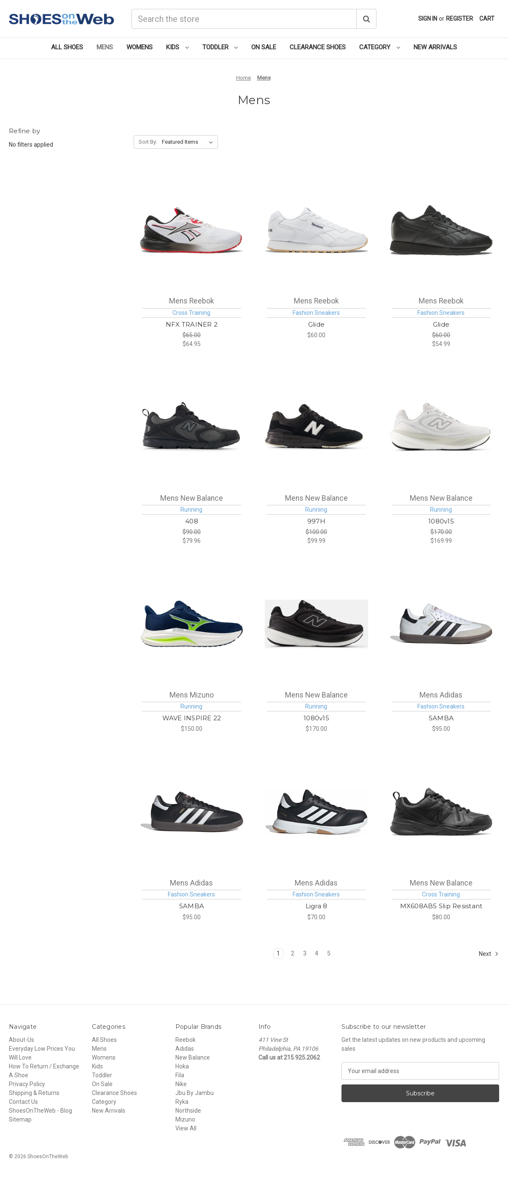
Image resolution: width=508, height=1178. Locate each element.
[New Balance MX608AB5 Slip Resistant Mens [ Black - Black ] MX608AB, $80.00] (441, 811)
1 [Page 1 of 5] (278, 953)
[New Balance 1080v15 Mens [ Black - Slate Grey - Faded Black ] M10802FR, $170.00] (316, 623)
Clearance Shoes (318, 47)
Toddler (220, 47)
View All (185, 1128)
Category (379, 47)
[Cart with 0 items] (487, 18)
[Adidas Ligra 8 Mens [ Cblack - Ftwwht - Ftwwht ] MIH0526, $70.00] (316, 811)
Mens (105, 47)
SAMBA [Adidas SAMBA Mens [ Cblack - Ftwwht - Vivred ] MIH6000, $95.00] (191, 906)
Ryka (181, 1101)
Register (459, 18)
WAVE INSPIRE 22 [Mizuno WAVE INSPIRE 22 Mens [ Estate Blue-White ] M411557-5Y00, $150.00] (191, 718)
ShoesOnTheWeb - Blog (40, 1110)
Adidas (184, 1048)
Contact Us (23, 1101)
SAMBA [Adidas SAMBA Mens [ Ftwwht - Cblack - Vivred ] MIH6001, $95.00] (441, 718)
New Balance (192, 1057)
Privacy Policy (27, 1084)
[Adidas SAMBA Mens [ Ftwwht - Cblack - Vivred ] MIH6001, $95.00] (441, 623)
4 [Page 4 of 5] (316, 953)
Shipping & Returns (34, 1092)
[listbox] (189, 142)
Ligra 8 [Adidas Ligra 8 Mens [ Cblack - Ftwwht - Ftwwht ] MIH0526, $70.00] (317, 906)
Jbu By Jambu (194, 1092)
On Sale (263, 47)
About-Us (21, 1039)
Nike (181, 1084)
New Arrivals (435, 47)
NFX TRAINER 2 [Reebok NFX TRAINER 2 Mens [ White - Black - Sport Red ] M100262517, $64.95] (192, 324)
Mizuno (185, 1119)
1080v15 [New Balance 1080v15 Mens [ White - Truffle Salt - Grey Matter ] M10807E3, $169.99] (441, 521)
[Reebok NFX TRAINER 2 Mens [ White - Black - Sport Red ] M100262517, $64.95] (191, 230)
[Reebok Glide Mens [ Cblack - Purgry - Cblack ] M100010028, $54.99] (441, 230)
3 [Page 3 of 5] (304, 953)
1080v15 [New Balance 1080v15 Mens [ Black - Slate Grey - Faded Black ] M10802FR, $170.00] (316, 718)
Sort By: (148, 142)
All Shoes (67, 47)
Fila (179, 1075)
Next (489, 954)
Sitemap (20, 1119)
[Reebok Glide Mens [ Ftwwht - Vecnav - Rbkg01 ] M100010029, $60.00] (316, 230)
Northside (188, 1110)
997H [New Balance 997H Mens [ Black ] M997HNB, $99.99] (316, 521)
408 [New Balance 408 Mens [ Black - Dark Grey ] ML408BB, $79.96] (191, 521)
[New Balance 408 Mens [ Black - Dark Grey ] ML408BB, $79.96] (191, 427)
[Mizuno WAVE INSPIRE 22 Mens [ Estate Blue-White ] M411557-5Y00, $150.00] (191, 623)
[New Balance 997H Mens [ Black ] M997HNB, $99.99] (316, 427)
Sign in (427, 18)
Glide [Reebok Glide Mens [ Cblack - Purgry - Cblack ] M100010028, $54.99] (441, 324)
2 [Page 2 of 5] (292, 953)
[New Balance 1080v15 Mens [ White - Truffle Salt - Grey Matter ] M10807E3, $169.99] (441, 427)
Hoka (182, 1066)
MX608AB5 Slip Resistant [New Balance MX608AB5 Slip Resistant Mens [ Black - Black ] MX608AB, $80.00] (441, 906)
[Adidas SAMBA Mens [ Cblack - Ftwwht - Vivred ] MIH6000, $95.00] (191, 811)
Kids (177, 47)
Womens (139, 47)
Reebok (185, 1039)
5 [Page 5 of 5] (329, 953)
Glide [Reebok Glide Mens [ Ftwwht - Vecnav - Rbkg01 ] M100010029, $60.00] (316, 324)
